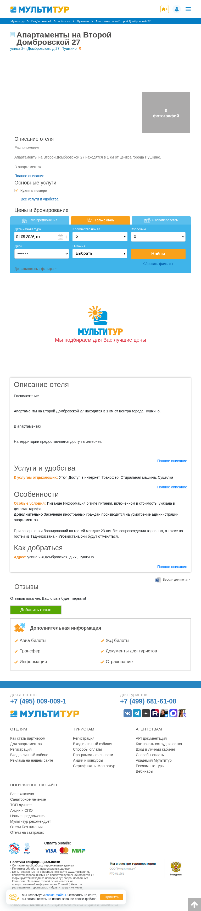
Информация (33, 661)
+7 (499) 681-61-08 (148, 701)
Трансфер (30, 650)
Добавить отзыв (35, 610)
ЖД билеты (117, 640)
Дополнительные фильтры (34, 269)
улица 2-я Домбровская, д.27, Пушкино (44, 48)
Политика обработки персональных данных (41, 868)
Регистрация (21, 749)
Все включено (22, 794)
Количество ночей (86, 229)
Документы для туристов (131, 650)
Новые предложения (27, 816)
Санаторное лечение (28, 799)
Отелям (18, 729)
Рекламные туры (150, 766)
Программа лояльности (93, 755)
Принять (112, 897)
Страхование (119, 661)
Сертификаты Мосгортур (94, 766)
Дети (18, 246)
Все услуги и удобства (39, 199)
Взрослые (138, 229)
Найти (158, 254)
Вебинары (144, 771)
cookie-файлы (56, 895)
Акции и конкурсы (88, 760)
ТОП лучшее (21, 805)
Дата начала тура (27, 229)
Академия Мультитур (154, 760)
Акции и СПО (21, 810)
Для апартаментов (26, 744)
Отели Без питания (26, 827)
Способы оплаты (87, 749)
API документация (151, 738)
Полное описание (29, 176)
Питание (78, 246)
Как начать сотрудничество (159, 744)
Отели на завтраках (27, 832)
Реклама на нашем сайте (31, 760)
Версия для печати (176, 579)
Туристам (83, 729)
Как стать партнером (27, 738)
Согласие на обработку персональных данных (43, 865)
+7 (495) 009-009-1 (38, 701)
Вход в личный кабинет (30, 755)
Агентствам (149, 729)
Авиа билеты (33, 640)
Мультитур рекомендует (30, 821)
